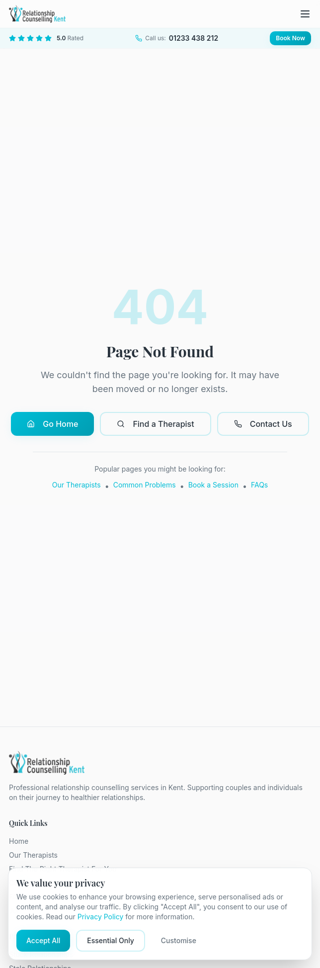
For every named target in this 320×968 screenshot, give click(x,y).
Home (18, 841)
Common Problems (144, 485)
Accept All (43, 940)
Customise (178, 940)
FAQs (259, 485)
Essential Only (110, 940)
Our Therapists (76, 485)
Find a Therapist (155, 424)
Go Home (52, 424)
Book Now (290, 38)
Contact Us (263, 424)
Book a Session (213, 485)
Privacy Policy (101, 916)
